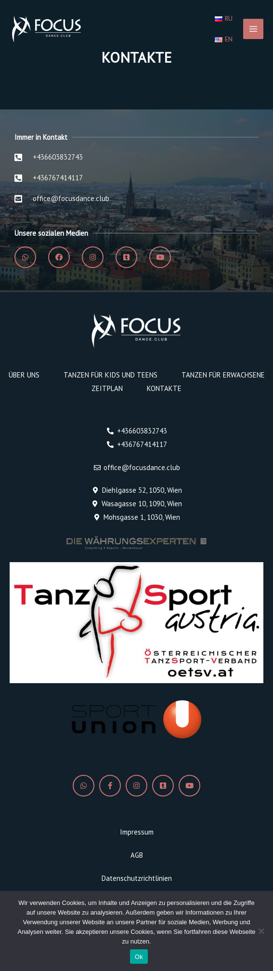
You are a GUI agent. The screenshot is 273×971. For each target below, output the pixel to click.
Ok (139, 956)
